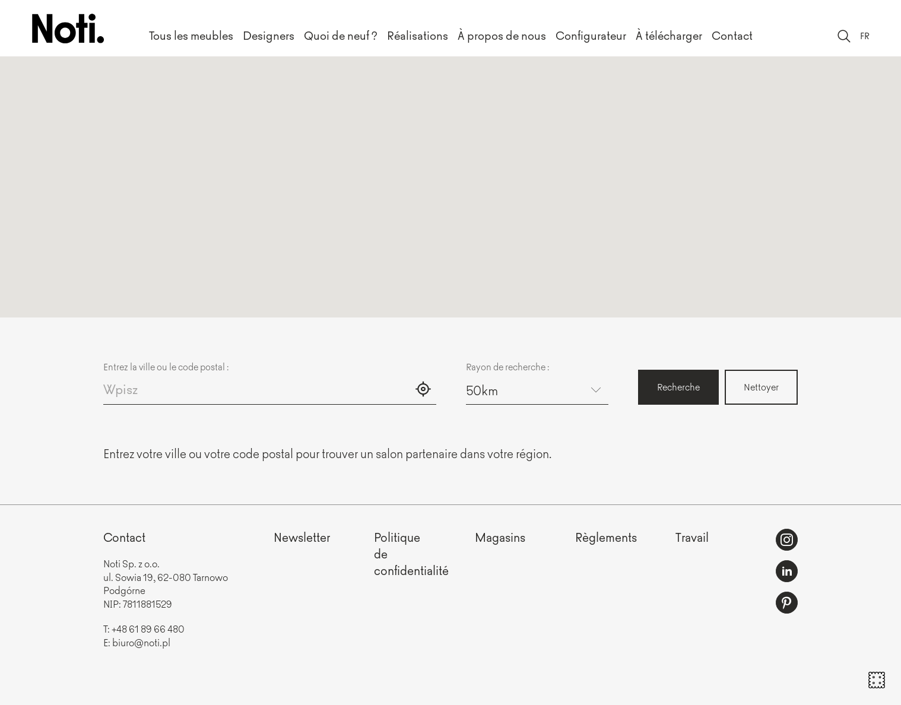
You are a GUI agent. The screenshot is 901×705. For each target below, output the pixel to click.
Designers (268, 34)
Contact (732, 34)
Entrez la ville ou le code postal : (166, 366)
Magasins (500, 537)
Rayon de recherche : (507, 366)
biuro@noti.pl (141, 642)
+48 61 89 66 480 (148, 628)
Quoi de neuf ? (340, 34)
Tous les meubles (191, 34)
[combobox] (537, 389)
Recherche (678, 386)
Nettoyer (761, 386)
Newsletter (302, 537)
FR (865, 35)
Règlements (606, 537)
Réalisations (417, 34)
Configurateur (591, 34)
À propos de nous (502, 34)
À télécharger (669, 34)
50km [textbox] (482, 389)
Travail (692, 537)
